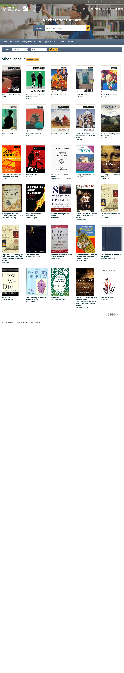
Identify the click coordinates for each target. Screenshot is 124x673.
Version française (118, 2)
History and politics (28, 42)
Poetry (39, 42)
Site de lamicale (93, 2)
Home (84, 9)
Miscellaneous (70, 42)
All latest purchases (32, 59)
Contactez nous (106, 2)
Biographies (47, 42)
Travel (55, 42)
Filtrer (53, 49)
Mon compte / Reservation (100, 9)
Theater (61, 42)
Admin (39, 322)
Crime (5, 42)
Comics (17, 42)
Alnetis (11, 322)
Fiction (11, 42)
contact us (32, 322)
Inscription (118, 9)
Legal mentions (23, 322)
